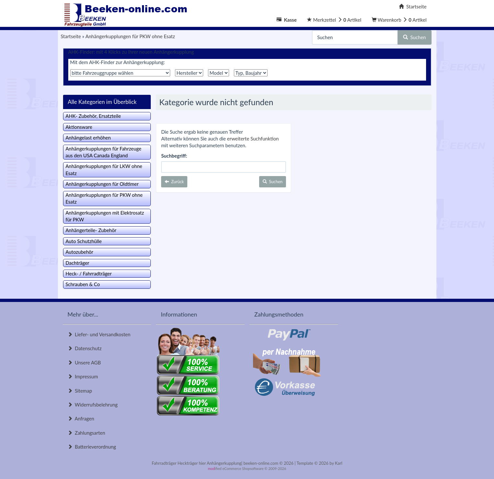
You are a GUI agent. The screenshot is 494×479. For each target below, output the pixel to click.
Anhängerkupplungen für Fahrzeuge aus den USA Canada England (103, 152)
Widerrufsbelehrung (93, 404)
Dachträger (77, 263)
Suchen (414, 37)
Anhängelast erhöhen (88, 137)
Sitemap (80, 391)
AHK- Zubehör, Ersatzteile (93, 116)
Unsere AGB (84, 362)
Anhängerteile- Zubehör (91, 230)
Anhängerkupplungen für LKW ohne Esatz (104, 169)
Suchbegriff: (174, 156)
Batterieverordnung (92, 447)
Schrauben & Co (83, 284)
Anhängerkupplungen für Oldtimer (102, 184)
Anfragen (81, 418)
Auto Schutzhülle (84, 241)
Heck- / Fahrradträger (89, 273)
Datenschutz (85, 348)
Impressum (83, 376)
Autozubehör (79, 252)
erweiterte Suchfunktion (253, 138)
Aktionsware (79, 127)
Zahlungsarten (86, 433)
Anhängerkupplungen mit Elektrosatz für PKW (105, 216)
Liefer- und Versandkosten (99, 334)
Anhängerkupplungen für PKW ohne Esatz (104, 198)
